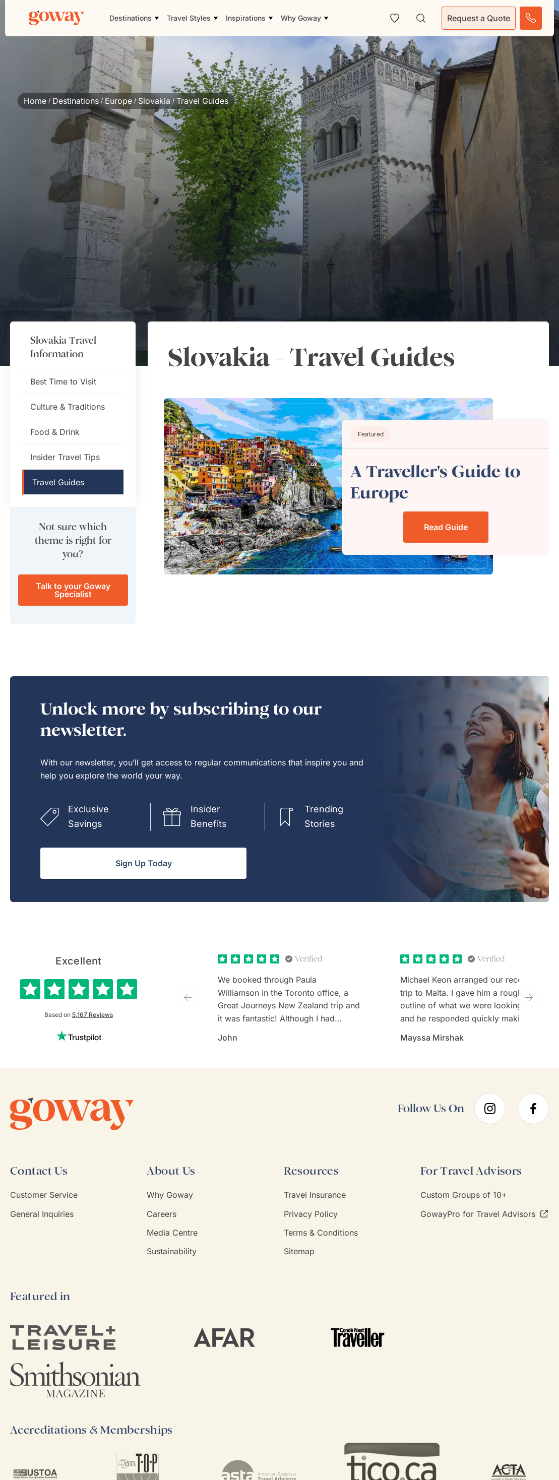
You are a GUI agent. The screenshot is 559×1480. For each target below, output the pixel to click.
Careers (161, 1214)
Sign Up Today (143, 863)
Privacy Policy (311, 1214)
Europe (118, 101)
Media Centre (172, 1233)
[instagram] (490, 1108)
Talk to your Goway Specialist (73, 590)
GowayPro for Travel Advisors (484, 1214)
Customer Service (44, 1195)
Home (35, 101)
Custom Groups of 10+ (463, 1195)
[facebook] (533, 1108)
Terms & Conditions (321, 1233)
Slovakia (154, 101)
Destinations (75, 101)
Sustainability (172, 1251)
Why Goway (170, 1195)
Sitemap (299, 1251)
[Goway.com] (56, 18)
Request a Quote (478, 18)
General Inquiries (42, 1214)
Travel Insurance (315, 1195)
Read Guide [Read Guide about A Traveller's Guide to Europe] (446, 527)
